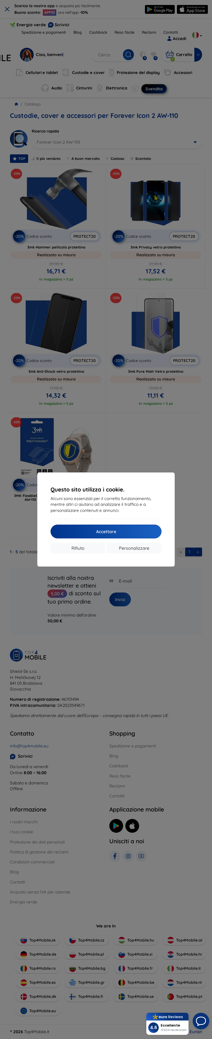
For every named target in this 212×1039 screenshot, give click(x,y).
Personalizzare (134, 548)
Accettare (106, 531)
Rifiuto (77, 548)
